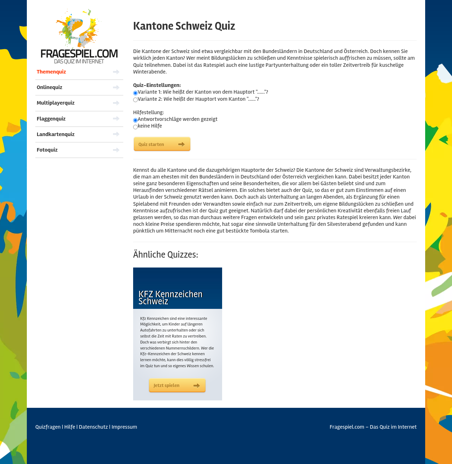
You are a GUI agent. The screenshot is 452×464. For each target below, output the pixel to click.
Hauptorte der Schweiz (267, 170)
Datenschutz (93, 426)
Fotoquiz (47, 149)
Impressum (124, 426)
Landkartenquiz (56, 134)
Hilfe (69, 426)
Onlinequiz (49, 87)
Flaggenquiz (51, 118)
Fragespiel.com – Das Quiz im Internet (373, 427)
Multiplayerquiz (56, 102)
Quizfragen (48, 426)
